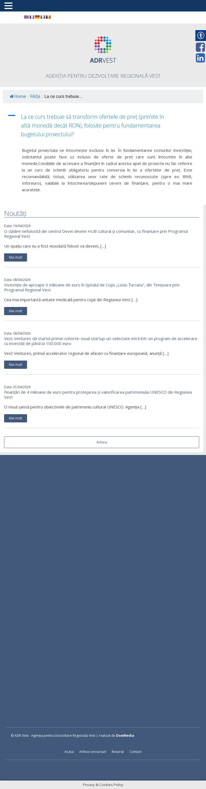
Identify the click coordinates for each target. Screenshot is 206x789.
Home (18, 96)
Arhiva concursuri (92, 751)
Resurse (118, 751)
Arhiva (101, 442)
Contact (136, 751)
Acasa (69, 751)
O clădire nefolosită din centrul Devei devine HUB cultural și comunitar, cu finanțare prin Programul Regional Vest (96, 234)
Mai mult (15, 257)
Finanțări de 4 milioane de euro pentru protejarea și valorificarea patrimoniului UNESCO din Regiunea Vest (98, 394)
